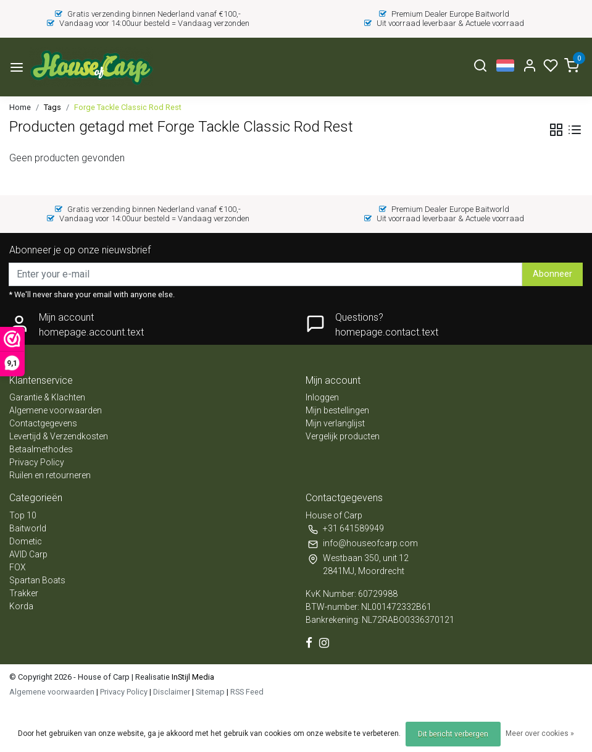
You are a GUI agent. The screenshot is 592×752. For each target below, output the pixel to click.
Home (20, 107)
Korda (21, 606)
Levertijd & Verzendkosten (58, 436)
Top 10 (22, 515)
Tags (52, 107)
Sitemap (210, 691)
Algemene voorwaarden (55, 410)
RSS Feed (247, 691)
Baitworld (27, 528)
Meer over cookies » (540, 733)
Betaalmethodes (41, 449)
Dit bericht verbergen (453, 734)
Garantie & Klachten (47, 397)
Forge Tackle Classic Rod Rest (127, 107)
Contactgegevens (43, 423)
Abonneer (552, 274)
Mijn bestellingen (337, 410)
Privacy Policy (36, 462)
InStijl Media (192, 677)
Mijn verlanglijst (335, 423)
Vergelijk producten (343, 436)
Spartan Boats (37, 580)
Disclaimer (171, 691)
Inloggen (322, 397)
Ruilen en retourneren (50, 475)
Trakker (23, 593)
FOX (17, 567)
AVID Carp (28, 554)
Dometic (25, 541)
